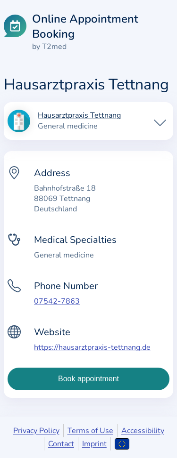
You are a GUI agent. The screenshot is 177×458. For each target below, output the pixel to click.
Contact (61, 444)
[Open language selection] (122, 444)
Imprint (94, 444)
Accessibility (142, 431)
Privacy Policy (36, 431)
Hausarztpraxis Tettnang (79, 116)
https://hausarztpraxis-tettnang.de (92, 347)
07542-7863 (57, 301)
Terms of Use (90, 431)
